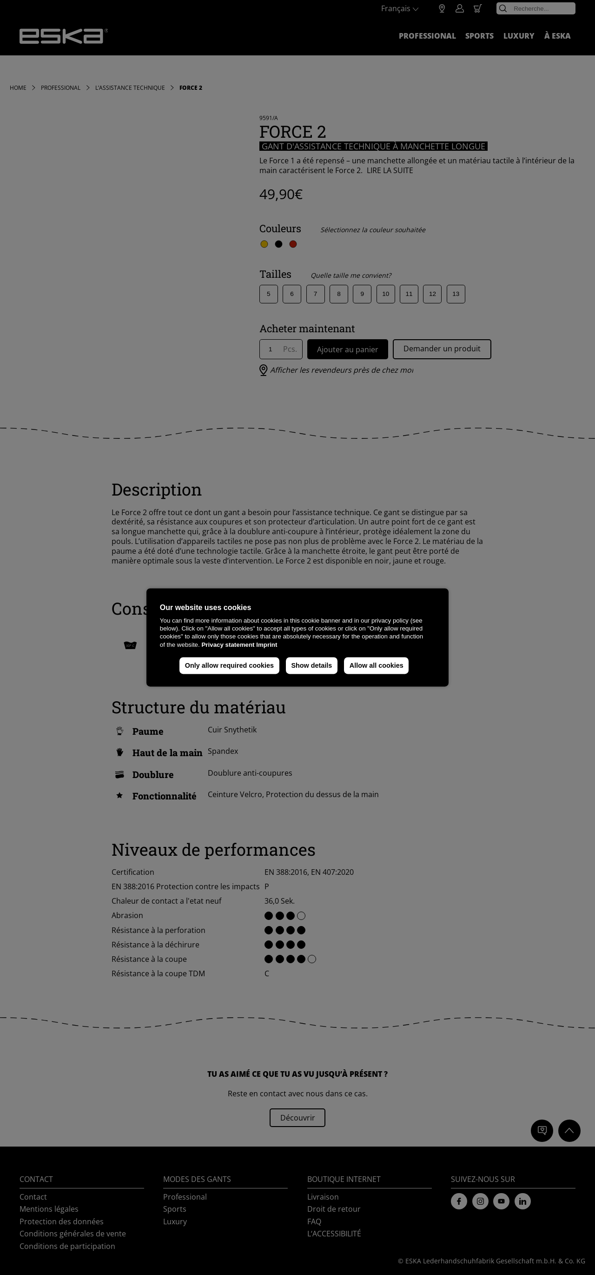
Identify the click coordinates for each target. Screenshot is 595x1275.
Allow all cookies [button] (376, 665)
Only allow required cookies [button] (229, 665)
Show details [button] (311, 665)
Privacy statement (227, 644)
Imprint (266, 644)
